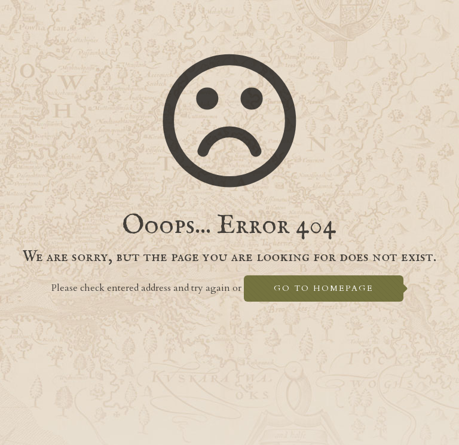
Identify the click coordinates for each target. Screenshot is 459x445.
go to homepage (324, 288)
